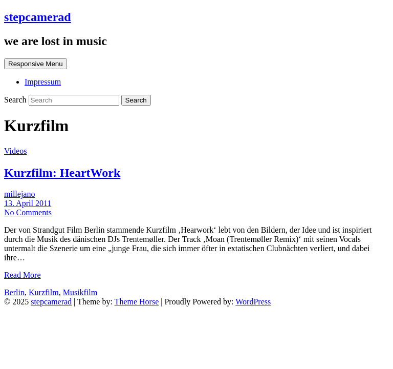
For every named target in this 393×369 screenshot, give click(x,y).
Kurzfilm (44, 292)
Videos (15, 151)
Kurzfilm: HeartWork (62, 172)
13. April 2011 (27, 203)
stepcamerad (37, 17)
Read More (22, 275)
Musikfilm (80, 292)
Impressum (43, 81)
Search (16, 99)
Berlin (14, 292)
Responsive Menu (35, 64)
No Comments (28, 212)
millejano (19, 194)
